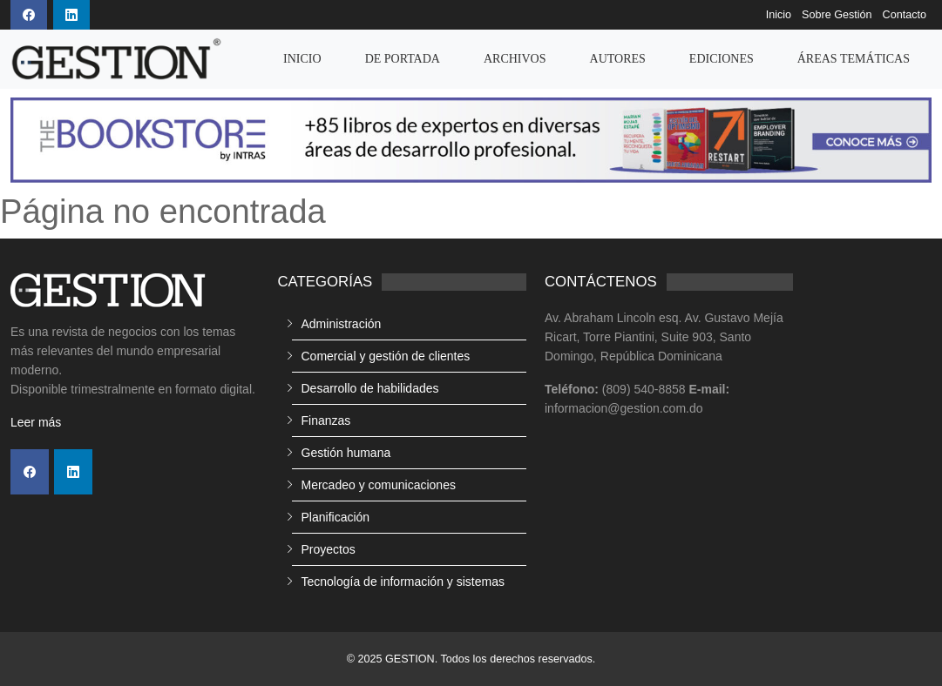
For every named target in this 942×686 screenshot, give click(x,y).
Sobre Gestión (837, 15)
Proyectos (329, 549)
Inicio (778, 15)
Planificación (336, 517)
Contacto (904, 15)
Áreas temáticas (853, 58)
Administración (342, 324)
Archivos (515, 58)
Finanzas (326, 420)
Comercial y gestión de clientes (386, 356)
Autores (618, 58)
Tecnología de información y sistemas (403, 581)
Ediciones (721, 58)
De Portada (402, 58)
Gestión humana (346, 453)
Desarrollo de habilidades (370, 388)
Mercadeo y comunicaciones (379, 485)
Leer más (35, 422)
